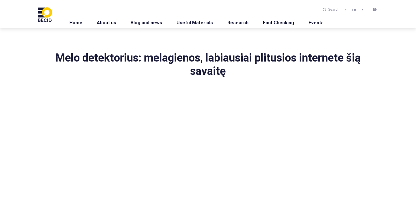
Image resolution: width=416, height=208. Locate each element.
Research (237, 22)
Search (331, 10)
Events (316, 22)
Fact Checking (278, 22)
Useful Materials (195, 22)
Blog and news (146, 22)
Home (75, 22)
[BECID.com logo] (45, 14)
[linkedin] (354, 10)
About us (106, 22)
